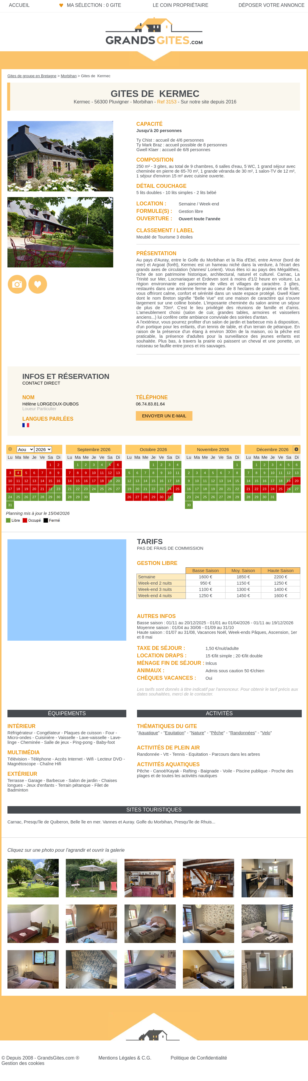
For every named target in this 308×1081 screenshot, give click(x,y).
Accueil (19, 5)
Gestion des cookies (22, 1063)
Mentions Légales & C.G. (124, 1057)
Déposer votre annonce (271, 5)
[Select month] (25, 449)
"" (148, 732)
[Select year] (43, 449)
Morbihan (69, 76)
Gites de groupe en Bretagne (31, 76)
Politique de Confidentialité (199, 1057)
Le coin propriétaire (180, 5)
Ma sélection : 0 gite (94, 5)
